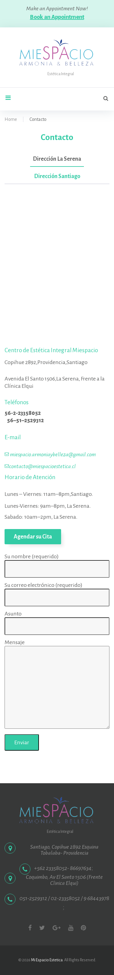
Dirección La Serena (57, 159)
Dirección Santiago (57, 176)
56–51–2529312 (25, 420)
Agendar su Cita (33, 537)
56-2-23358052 (23, 413)
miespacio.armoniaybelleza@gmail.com (53, 454)
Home (11, 119)
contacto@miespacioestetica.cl (42, 466)
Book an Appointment (57, 17)
